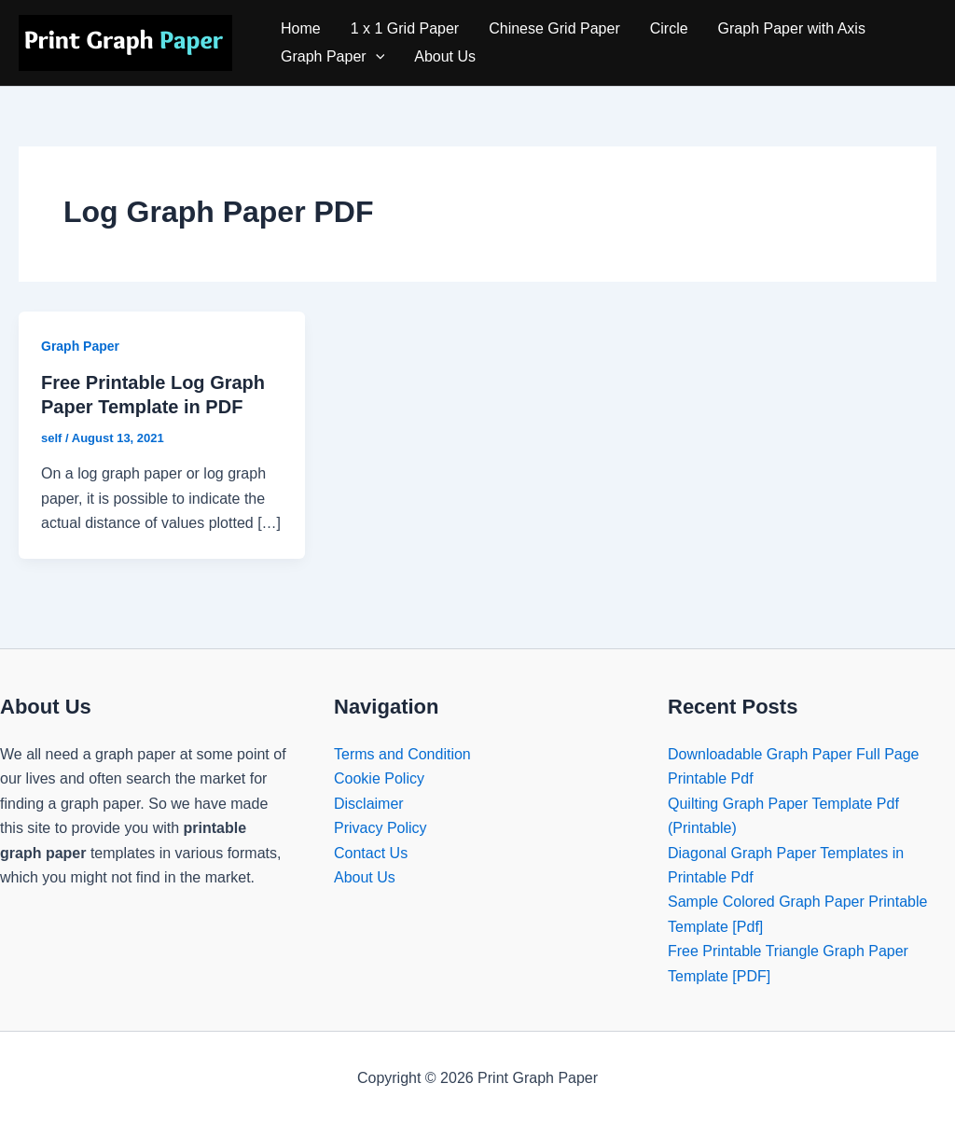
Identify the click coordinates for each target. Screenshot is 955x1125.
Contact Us (371, 853)
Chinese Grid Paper (554, 28)
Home (301, 28)
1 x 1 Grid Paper (405, 28)
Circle (669, 28)
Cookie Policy (379, 778)
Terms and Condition (402, 754)
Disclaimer (369, 804)
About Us (445, 56)
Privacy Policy (380, 828)
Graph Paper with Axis (791, 28)
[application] (376, 57)
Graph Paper (332, 57)
